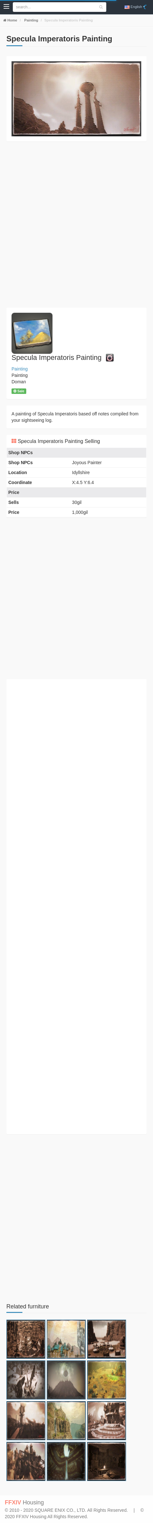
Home (11, 20)
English (135, 7)
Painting (30, 20)
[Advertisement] (76, 224)
